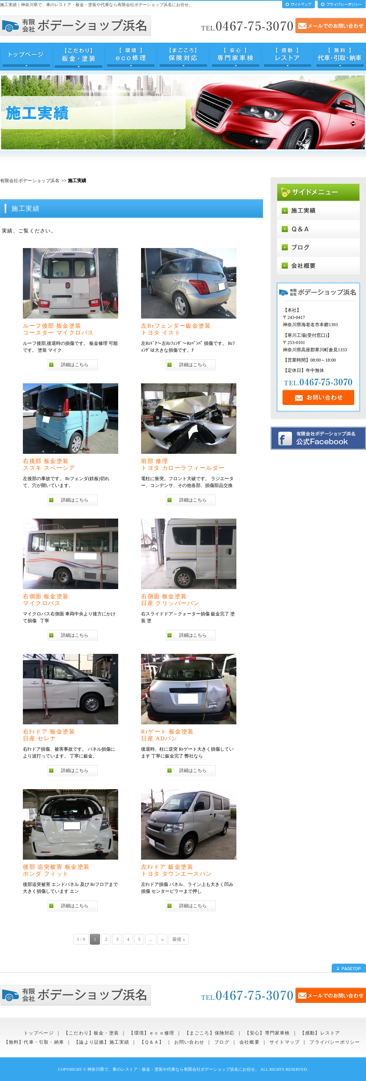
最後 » (178, 939)
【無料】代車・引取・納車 (34, 1042)
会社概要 (249, 1042)
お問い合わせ (189, 1042)
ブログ (222, 1042)
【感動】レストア (320, 1033)
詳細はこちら (74, 364)
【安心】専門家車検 (267, 1033)
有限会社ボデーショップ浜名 (29, 180)
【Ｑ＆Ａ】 (152, 1042)
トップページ (39, 1033)
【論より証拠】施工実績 (101, 1042)
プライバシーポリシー (335, 1042)
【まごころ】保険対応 (210, 1033)
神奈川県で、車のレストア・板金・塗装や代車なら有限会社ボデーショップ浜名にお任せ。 (173, 1069)
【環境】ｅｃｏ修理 (151, 1033)
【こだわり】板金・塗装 (91, 1033)
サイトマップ (285, 1042)
